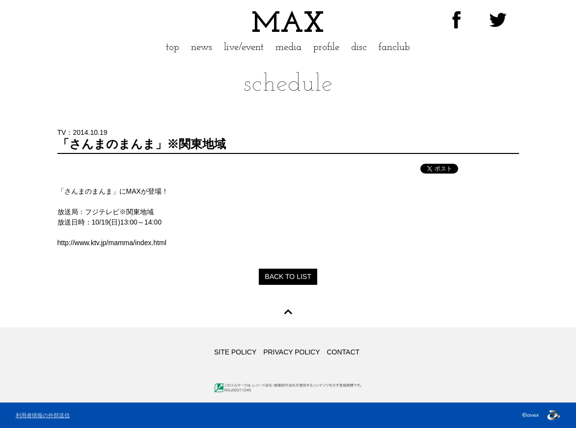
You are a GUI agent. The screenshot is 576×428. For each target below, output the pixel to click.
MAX (287, 24)
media (288, 47)
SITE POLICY (235, 352)
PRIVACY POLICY (291, 352)
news (201, 47)
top (172, 47)
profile (326, 47)
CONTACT (343, 352)
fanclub (394, 47)
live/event (244, 47)
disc (359, 47)
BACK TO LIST (288, 276)
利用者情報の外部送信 (43, 415)
